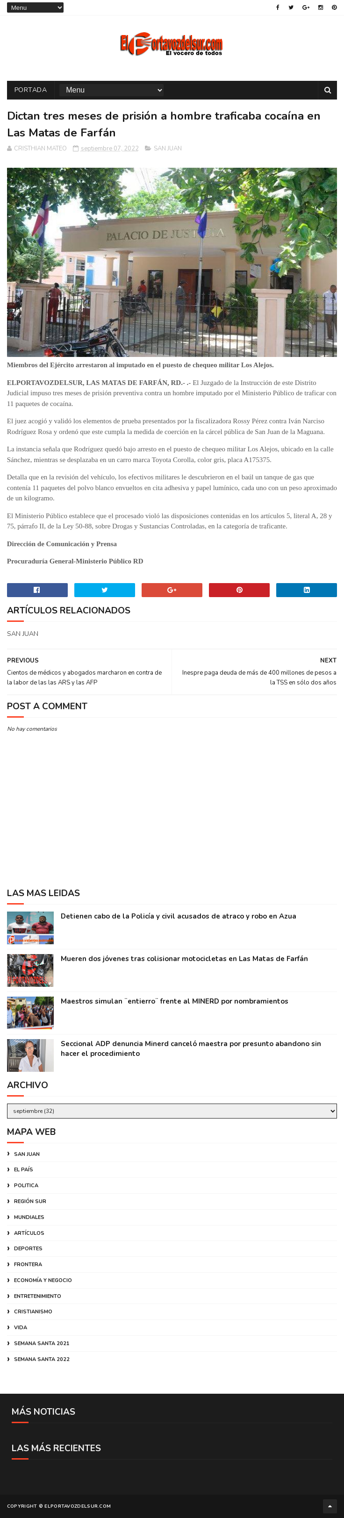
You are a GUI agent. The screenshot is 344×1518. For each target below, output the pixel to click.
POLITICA (26, 1185)
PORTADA (30, 90)
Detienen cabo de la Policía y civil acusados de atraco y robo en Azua (178, 916)
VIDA (20, 1327)
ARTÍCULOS (29, 1233)
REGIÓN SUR (30, 1201)
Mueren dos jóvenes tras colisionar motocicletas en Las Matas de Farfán (184, 958)
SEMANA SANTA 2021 (42, 1343)
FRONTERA (28, 1264)
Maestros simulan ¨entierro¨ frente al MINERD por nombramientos (174, 1001)
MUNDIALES (29, 1217)
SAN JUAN (168, 148)
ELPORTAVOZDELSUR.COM (77, 1506)
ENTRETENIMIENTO (37, 1296)
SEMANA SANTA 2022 (42, 1359)
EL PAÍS (23, 1169)
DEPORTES (28, 1248)
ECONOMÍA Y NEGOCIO (43, 1280)
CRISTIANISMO (33, 1311)
